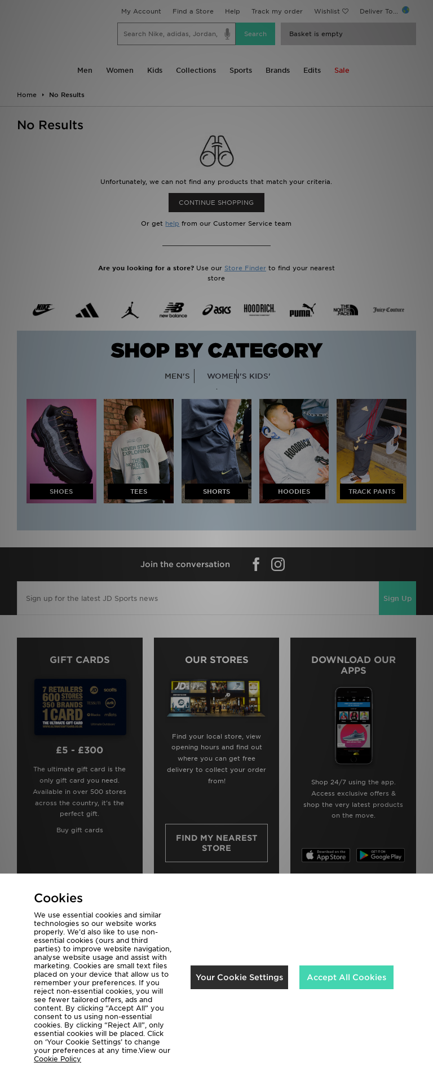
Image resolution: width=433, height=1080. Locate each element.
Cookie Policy (57, 1059)
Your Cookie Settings (239, 977)
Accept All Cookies (346, 977)
